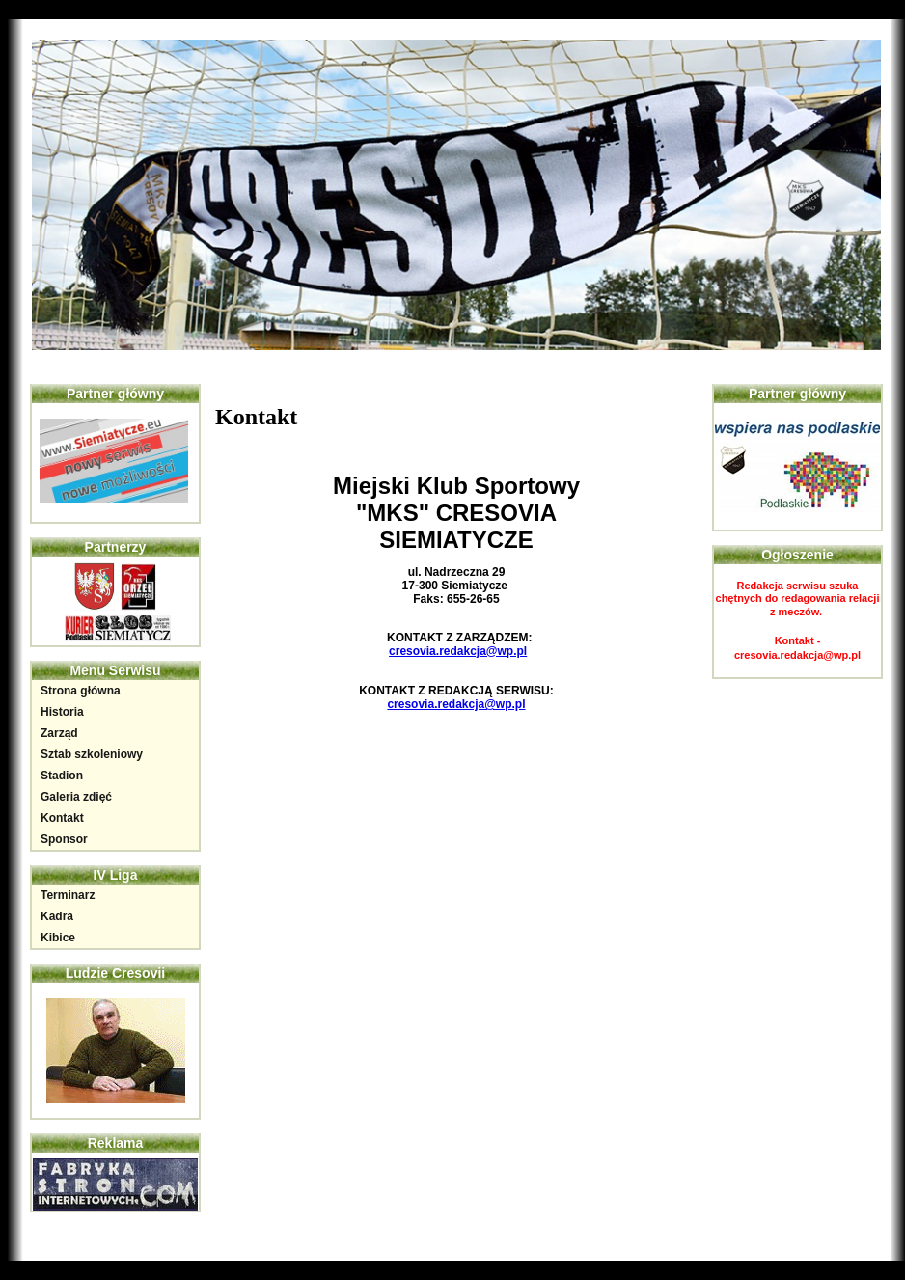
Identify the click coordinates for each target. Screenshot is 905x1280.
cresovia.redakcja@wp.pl (458, 651)
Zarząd (59, 733)
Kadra (57, 916)
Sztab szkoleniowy (92, 754)
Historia (62, 712)
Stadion (62, 775)
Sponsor (64, 839)
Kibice (58, 937)
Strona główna (81, 690)
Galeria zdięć (76, 796)
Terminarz (68, 895)
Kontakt (62, 818)
